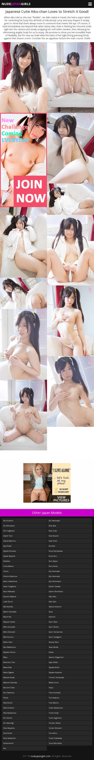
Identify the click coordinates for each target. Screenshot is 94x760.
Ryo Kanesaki (54, 571)
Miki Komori (8, 637)
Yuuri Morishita (55, 743)
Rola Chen (53, 541)
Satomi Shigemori (56, 657)
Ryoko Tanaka (54, 586)
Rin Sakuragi (8, 723)
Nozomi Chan (9, 687)
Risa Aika (52, 525)
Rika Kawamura (9, 713)
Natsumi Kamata (10, 682)
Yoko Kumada (54, 692)
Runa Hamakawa (56, 551)
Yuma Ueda (54, 713)
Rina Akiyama (9, 728)
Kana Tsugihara (9, 586)
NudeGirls (16, 4)
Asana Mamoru (9, 541)
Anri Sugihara (9, 531)
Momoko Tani (9, 662)
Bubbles (6, 561)
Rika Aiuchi (7, 703)
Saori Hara (53, 622)
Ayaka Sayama (9, 556)
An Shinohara (9, 525)
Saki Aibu (52, 596)
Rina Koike (7, 733)
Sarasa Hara (54, 642)
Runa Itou (53, 556)
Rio (4, 748)
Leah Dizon (8, 601)
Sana (51, 611)
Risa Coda (53, 531)
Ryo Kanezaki (54, 576)
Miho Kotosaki (9, 627)
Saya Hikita (53, 662)
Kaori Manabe (9, 591)
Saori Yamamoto (56, 632)
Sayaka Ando (54, 667)
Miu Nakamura (9, 647)
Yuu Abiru (53, 733)
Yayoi (51, 687)
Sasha (51, 652)
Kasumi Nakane (9, 596)
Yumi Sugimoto (55, 718)
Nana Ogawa (8, 672)
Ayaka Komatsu (9, 551)
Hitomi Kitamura (10, 576)
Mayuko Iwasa (9, 622)
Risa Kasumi (54, 536)
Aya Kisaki (7, 546)
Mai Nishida (8, 606)
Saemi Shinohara (56, 591)
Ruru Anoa (53, 566)
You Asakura (54, 697)
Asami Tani (7, 536)
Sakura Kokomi (55, 606)
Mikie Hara (7, 642)
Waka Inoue (54, 682)
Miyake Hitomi (9, 652)
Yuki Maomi (54, 703)
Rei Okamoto (8, 692)
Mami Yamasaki (9, 611)
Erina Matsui (8, 566)
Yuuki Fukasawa (55, 738)
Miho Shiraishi (9, 632)
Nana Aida (7, 667)
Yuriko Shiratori (55, 728)
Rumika (52, 546)
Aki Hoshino (8, 520)
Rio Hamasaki (54, 520)
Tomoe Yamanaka (56, 677)
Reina (5, 697)
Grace (6, 571)
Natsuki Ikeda (9, 677)
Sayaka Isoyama (55, 672)
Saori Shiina (54, 627)
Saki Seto (52, 601)
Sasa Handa (53, 647)
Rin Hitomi (7, 718)
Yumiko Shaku (55, 723)
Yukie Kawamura (56, 708)
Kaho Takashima (10, 581)
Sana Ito (52, 617)
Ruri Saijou (53, 561)
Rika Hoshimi (8, 708)
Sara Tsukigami (55, 637)
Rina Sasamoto (9, 738)
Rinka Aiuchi (8, 743)
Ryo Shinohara (55, 581)
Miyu (5, 657)
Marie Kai (7, 617)
